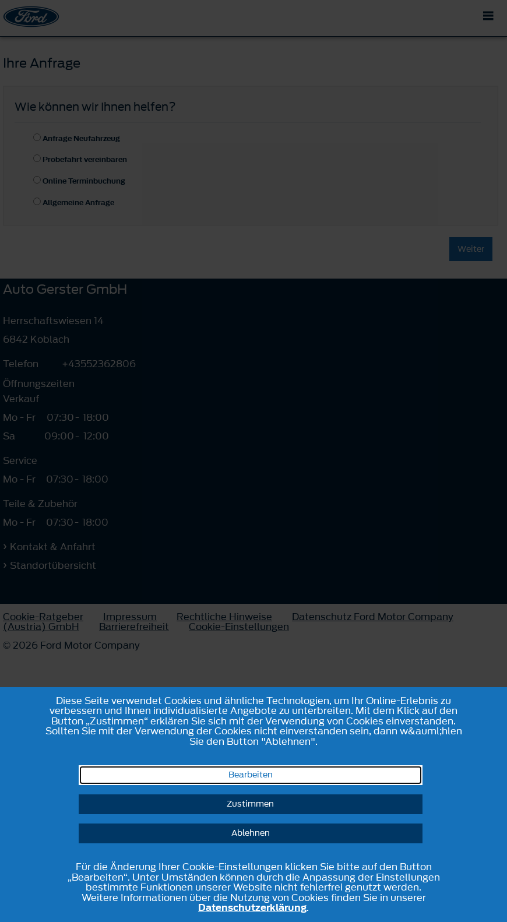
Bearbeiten (250, 775)
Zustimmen (250, 804)
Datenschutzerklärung (252, 907)
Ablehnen (250, 833)
